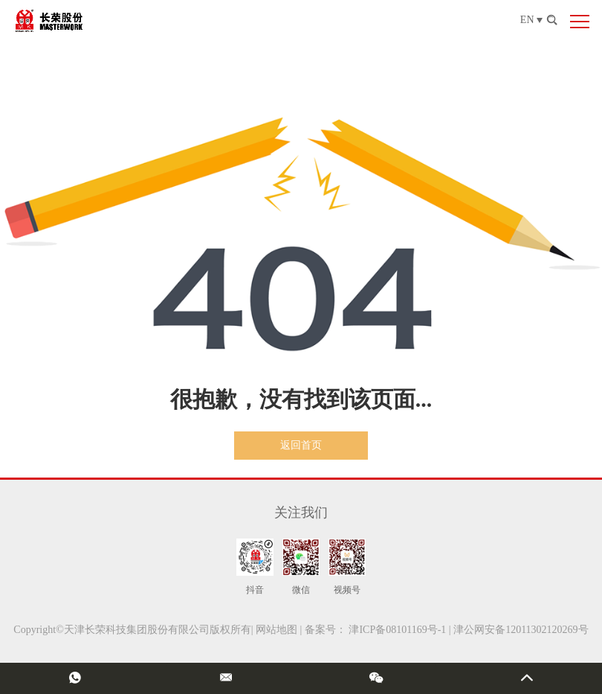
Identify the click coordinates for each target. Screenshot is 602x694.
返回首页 (301, 445)
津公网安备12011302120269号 (520, 629)
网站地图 (276, 629)
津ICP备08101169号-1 (397, 629)
